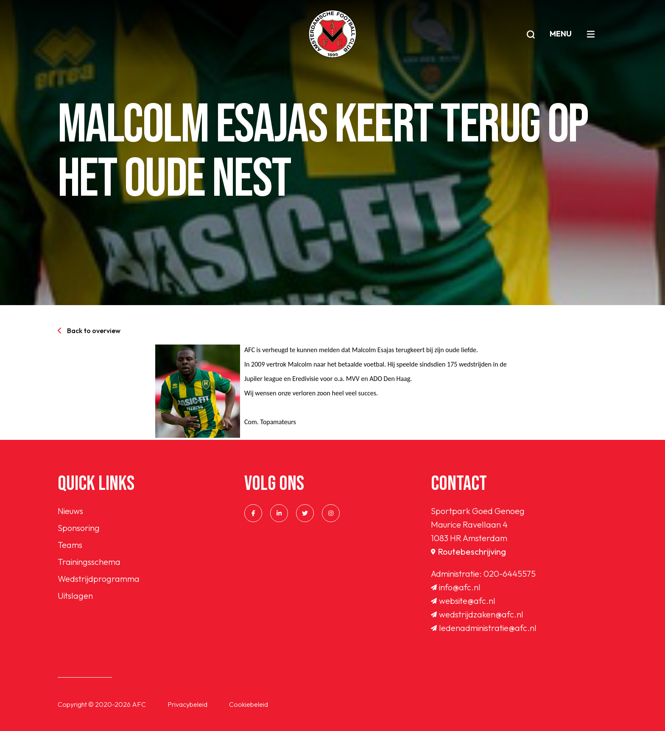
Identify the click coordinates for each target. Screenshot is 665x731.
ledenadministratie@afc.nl (483, 628)
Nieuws (70, 511)
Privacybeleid (187, 704)
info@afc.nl (456, 587)
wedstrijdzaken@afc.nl (477, 614)
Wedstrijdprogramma (99, 578)
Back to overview (89, 330)
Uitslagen (75, 595)
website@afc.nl (463, 600)
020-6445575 (509, 573)
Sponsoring (79, 528)
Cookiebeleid (248, 704)
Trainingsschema (89, 561)
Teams (70, 544)
